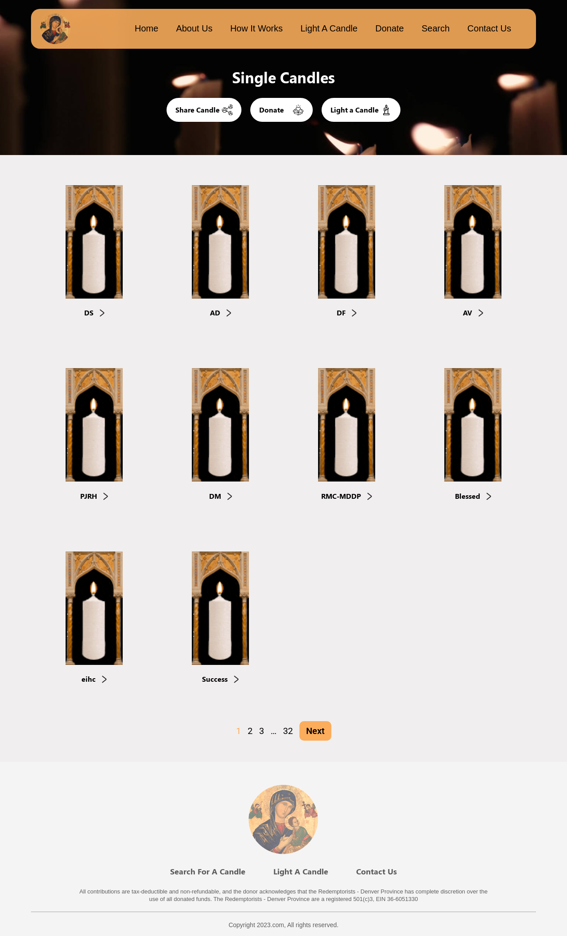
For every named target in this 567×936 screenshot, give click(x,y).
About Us (194, 28)
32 (288, 731)
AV (473, 313)
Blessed (473, 496)
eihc (94, 679)
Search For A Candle (207, 871)
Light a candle (328, 28)
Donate (389, 28)
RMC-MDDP (346, 496)
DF (347, 313)
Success (220, 679)
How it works (256, 28)
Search (436, 28)
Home (146, 28)
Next (315, 731)
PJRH (94, 496)
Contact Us (489, 28)
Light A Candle (300, 871)
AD (220, 313)
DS (94, 313)
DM (220, 496)
